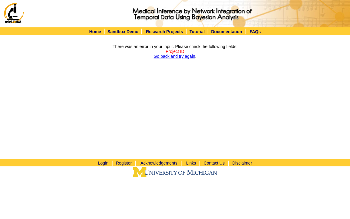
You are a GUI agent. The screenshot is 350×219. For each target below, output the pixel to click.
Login (103, 163)
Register (124, 163)
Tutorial (197, 31)
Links (191, 163)
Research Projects (164, 31)
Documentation (226, 31)
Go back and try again (174, 56)
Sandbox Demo (122, 31)
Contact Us (214, 163)
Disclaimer (242, 163)
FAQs (255, 31)
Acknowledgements (158, 163)
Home (95, 31)
